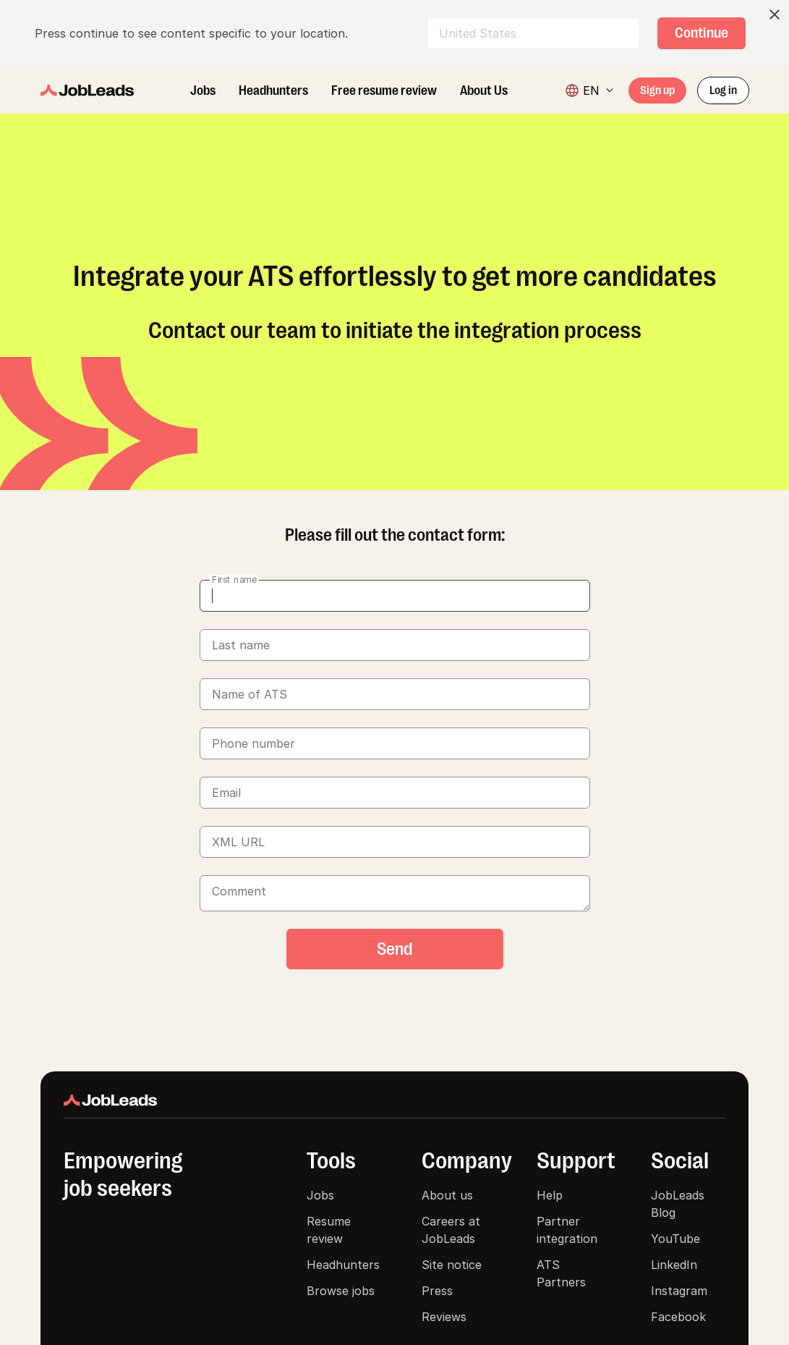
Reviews (444, 1317)
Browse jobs (341, 1290)
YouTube (675, 1238)
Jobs (320, 1195)
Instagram (679, 1290)
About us (447, 1195)
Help (550, 1195)
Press (437, 1290)
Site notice (452, 1264)
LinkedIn (674, 1264)
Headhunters (343, 1264)
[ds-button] (701, 33)
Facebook (678, 1317)
